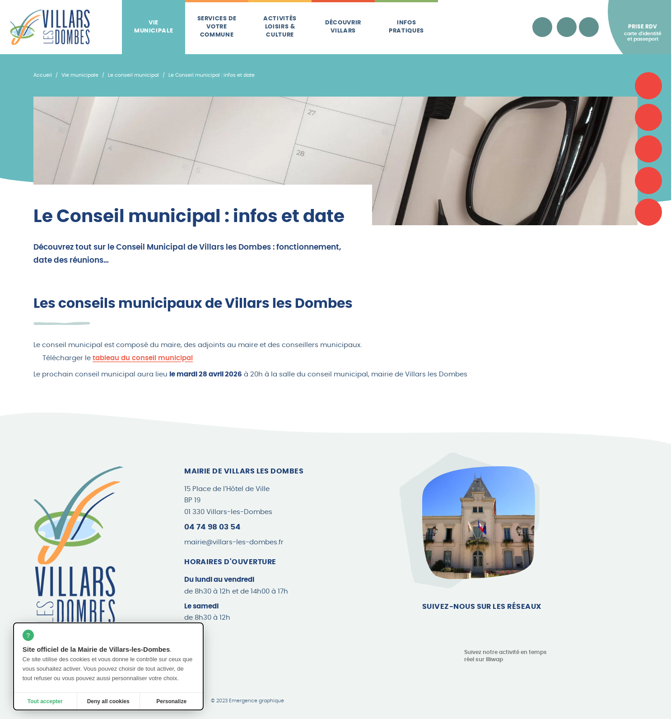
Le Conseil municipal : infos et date (211, 75)
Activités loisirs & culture (280, 27)
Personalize (171, 701)
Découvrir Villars (343, 27)
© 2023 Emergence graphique (247, 701)
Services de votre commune (217, 27)
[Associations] (648, 117)
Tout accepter (45, 701)
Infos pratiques (406, 27)
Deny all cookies (108, 701)
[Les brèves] (648, 180)
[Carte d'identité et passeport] (648, 85)
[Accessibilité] (542, 27)
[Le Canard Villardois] (648, 212)
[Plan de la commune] (648, 148)
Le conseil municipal (133, 75)
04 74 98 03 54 (212, 527)
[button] (335, 351)
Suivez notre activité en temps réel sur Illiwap (505, 656)
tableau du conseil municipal (143, 358)
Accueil (42, 75)
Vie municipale (153, 27)
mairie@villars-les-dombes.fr (234, 542)
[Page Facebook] (429, 625)
